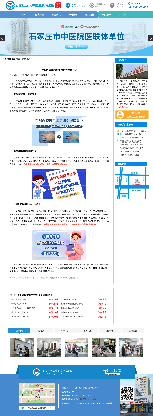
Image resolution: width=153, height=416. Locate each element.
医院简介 (122, 60)
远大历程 (39, 14)
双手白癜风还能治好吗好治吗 (72, 304)
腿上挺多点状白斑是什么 (20, 317)
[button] (2, 38)
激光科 (131, 355)
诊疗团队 (56, 14)
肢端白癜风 (26, 59)
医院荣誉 (106, 14)
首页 (23, 14)
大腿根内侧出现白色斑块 (70, 299)
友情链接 (133, 331)
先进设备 (42, 331)
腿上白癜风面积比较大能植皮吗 (131, 148)
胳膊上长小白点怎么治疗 (70, 308)
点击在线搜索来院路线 (37, 408)
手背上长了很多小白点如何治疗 (72, 317)
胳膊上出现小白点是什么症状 (130, 141)
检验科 (21, 355)
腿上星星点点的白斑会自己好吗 (131, 137)
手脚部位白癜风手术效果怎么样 (23, 308)
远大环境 (19, 331)
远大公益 (89, 14)
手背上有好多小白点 (19, 299)
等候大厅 (76, 355)
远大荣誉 (110, 331)
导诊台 (103, 355)
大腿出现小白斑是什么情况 (129, 155)
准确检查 (73, 14)
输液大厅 (49, 355)
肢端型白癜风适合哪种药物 (129, 151)
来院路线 (122, 164)
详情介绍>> (124, 107)
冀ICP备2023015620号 (89, 399)
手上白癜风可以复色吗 (69, 312)
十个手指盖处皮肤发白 (19, 304)
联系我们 (123, 14)
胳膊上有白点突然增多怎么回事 (131, 144)
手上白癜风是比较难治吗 (20, 312)
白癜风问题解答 (125, 124)
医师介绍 (64, 331)
